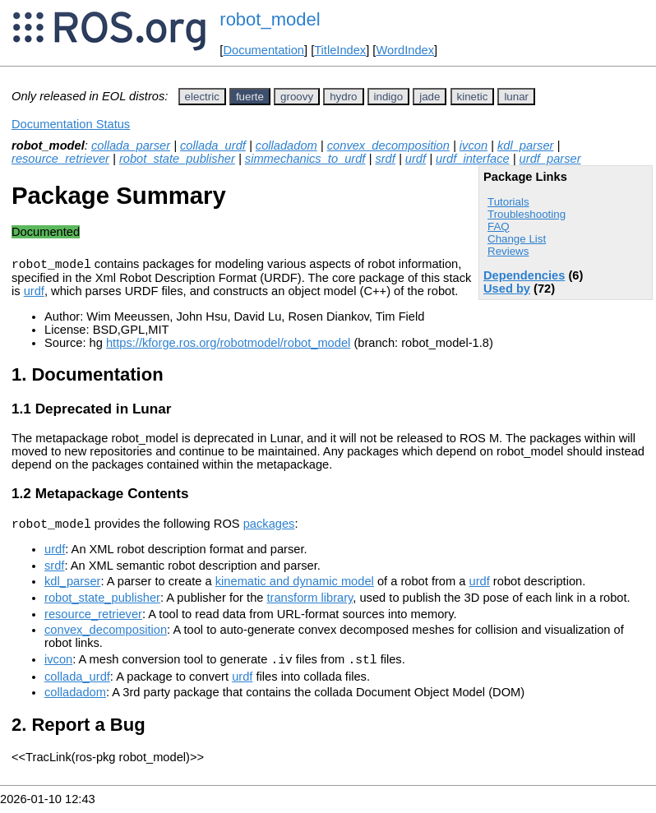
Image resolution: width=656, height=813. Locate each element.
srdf (385, 158)
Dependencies (524, 275)
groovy (296, 96)
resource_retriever (60, 158)
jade (429, 96)
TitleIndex (340, 50)
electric (202, 96)
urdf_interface (473, 158)
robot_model (269, 19)
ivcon (473, 145)
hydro (343, 96)
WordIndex (405, 50)
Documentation (263, 50)
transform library (310, 602)
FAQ (498, 226)
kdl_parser (525, 145)
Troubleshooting (526, 214)
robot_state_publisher (177, 158)
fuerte (250, 96)
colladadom (286, 145)
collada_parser (130, 145)
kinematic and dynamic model (294, 586)
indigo (389, 96)
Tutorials (508, 202)
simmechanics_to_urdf (305, 158)
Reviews (508, 251)
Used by (506, 288)
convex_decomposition (388, 145)
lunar (516, 96)
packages (269, 528)
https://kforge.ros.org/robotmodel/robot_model (228, 345)
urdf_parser (550, 158)
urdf (415, 158)
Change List (516, 239)
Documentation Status (71, 124)
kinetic (472, 96)
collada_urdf (213, 145)
